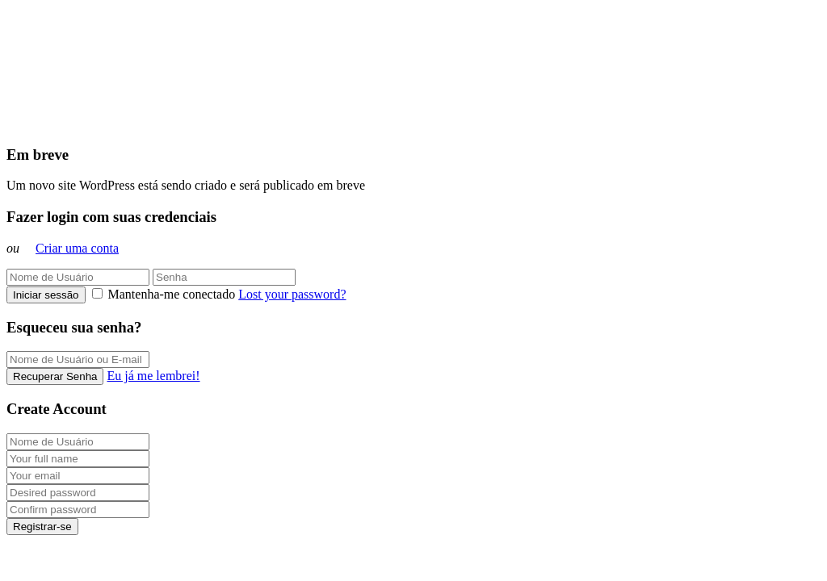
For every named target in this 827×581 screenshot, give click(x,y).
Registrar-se (42, 526)
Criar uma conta (77, 248)
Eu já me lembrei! (153, 375)
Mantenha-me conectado (165, 294)
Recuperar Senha (55, 376)
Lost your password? (292, 294)
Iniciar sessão (46, 295)
